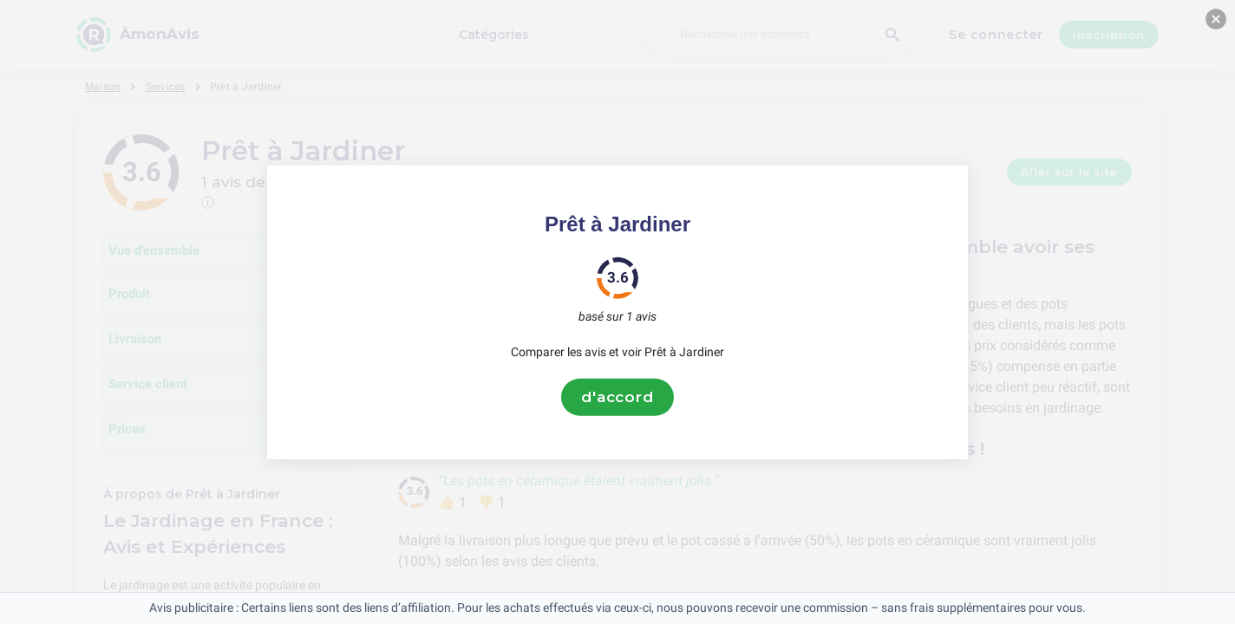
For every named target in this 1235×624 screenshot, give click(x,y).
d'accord (617, 397)
